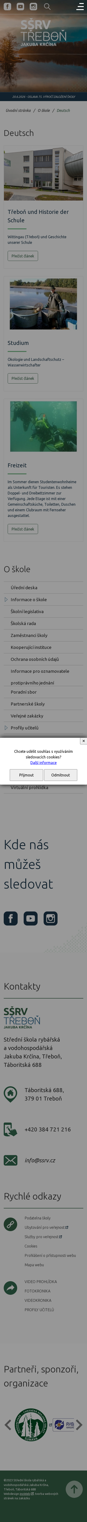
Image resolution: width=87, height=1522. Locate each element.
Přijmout (26, 775)
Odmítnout (60, 775)
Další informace (43, 763)
